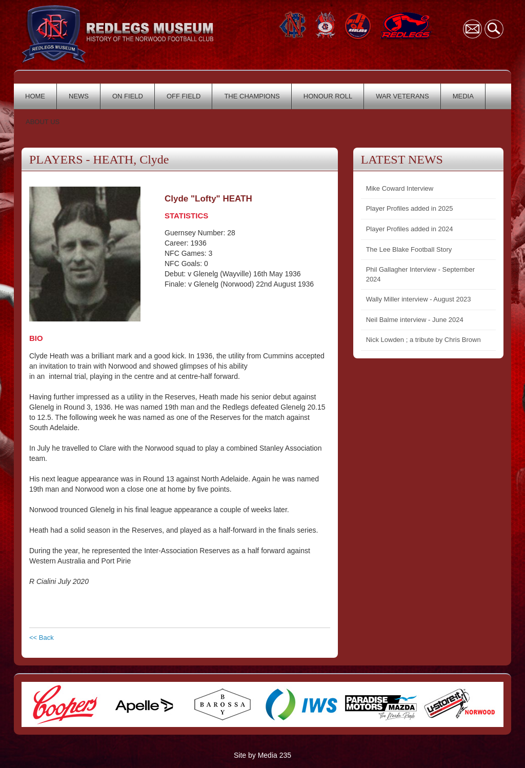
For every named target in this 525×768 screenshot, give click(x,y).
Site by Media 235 (262, 755)
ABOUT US (42, 122)
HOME (35, 96)
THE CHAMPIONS (251, 96)
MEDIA (463, 96)
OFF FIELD (183, 96)
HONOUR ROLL (328, 96)
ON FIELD (127, 96)
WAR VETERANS (402, 96)
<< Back (41, 637)
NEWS (79, 96)
